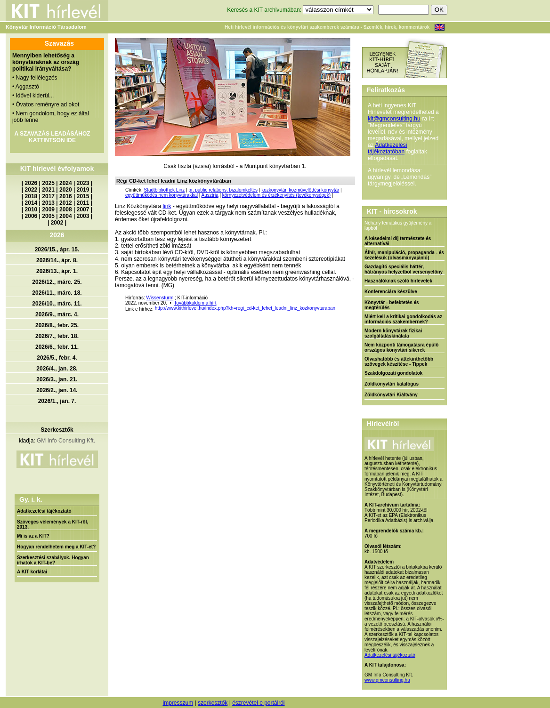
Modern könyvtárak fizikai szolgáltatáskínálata (393, 333)
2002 (57, 222)
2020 (65, 189)
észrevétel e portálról (258, 703)
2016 (65, 196)
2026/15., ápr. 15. (57, 249)
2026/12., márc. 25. (56, 282)
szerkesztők (212, 703)
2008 (65, 209)
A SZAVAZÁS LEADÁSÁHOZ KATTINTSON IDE (52, 137)
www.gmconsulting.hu (387, 680)
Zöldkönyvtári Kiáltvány (391, 394)
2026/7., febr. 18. (57, 336)
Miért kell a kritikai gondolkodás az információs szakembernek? (403, 319)
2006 (31, 216)
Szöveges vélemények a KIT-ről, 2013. (52, 524)
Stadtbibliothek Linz (164, 190)
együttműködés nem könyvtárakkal (161, 195)
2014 (31, 203)
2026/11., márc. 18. (56, 293)
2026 (31, 183)
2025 (48, 183)
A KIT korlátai (32, 571)
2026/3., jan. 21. (56, 379)
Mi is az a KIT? (33, 536)
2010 (31, 209)
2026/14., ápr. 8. (57, 260)
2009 (48, 209)
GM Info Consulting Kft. (66, 440)
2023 (83, 183)
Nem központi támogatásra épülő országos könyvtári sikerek (401, 347)
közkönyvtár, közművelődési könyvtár (300, 190)
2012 (65, 203)
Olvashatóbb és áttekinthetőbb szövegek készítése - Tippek (398, 361)
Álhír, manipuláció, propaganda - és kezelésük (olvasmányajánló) (404, 255)
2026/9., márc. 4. (57, 314)
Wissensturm (159, 297)
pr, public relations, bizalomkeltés (223, 190)
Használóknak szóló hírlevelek (398, 280)
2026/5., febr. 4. (57, 357)
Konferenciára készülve (390, 291)
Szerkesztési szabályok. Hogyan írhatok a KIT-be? (53, 560)
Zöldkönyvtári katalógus (391, 383)
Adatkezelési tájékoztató (44, 511)
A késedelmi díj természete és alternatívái (397, 241)
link (166, 206)
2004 (65, 216)
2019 (83, 189)
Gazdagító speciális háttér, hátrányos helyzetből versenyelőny (403, 269)
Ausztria (210, 195)
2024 (65, 183)
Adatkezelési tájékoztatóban (387, 148)
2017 (48, 196)
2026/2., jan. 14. (56, 390)
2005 (48, 216)
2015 (83, 196)
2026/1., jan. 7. (57, 401)
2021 (48, 189)
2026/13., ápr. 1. (57, 271)
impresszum (177, 703)
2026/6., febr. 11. (57, 347)
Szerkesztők (56, 429)
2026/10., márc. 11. (56, 303)
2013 (48, 203)
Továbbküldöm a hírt (195, 303)
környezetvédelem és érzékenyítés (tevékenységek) (276, 195)
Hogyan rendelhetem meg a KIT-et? (56, 546)
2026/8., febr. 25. (57, 325)
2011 (83, 203)
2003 (83, 216)
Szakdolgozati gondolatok (393, 373)
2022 (31, 189)
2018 (31, 196)
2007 (83, 209)
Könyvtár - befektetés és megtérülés (391, 305)
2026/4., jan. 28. (56, 368)
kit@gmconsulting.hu (394, 118)
